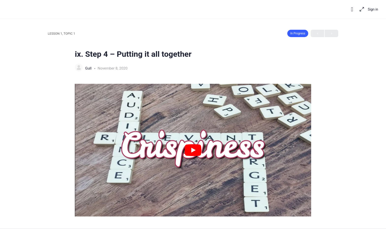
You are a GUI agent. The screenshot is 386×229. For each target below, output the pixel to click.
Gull (89, 68)
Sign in (373, 9)
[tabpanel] (193, 150)
